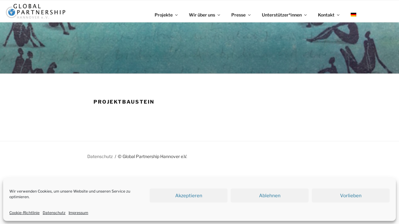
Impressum (78, 212)
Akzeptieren (188, 195)
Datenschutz (54, 212)
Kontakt (329, 14)
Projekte (167, 14)
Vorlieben (351, 195)
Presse (241, 14)
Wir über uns (205, 14)
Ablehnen (270, 195)
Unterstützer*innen (285, 14)
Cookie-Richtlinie (24, 212)
